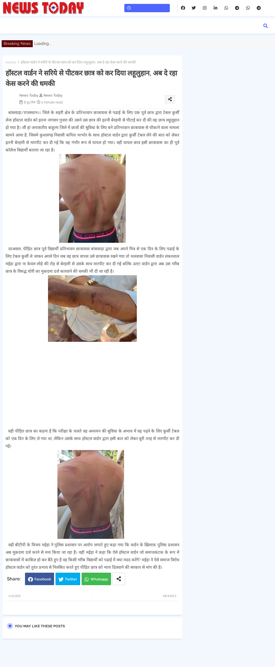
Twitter (71, 579)
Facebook (42, 579)
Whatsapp (99, 579)
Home (11, 62)
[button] (265, 25)
